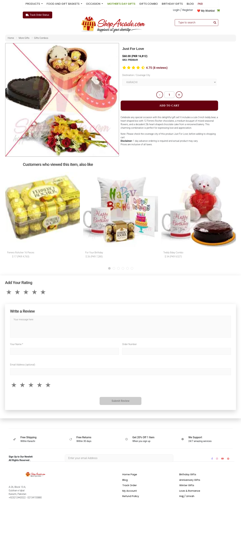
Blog (125, 480)
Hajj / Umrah (186, 496)
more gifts (24, 38)
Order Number (129, 344)
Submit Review (121, 400)
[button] (109, 268)
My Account (129, 490)
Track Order (129, 485)
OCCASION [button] (93, 4)
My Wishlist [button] (208, 10)
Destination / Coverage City (136, 75)
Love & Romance (189, 490)
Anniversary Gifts (189, 480)
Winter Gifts (186, 485)
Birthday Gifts (187, 474)
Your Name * (16, 344)
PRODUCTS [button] (33, 4)
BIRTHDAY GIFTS (172, 4)
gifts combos (41, 38)
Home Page (129, 474)
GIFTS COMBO (148, 4)
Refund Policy (130, 496)
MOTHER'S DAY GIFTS (121, 4)
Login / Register (183, 10)
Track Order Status (37, 15)
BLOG (190, 4)
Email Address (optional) (22, 364)
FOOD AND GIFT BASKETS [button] (63, 4)
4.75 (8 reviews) (157, 67)
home (11, 38)
